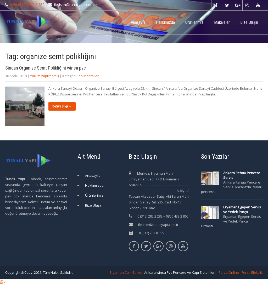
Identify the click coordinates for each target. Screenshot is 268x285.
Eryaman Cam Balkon (126, 272)
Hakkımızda (165, 22)
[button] (2, 282)
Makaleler (222, 22)
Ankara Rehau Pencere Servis (241, 175)
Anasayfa (138, 22)
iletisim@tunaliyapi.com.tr (158, 224)
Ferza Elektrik (252, 272)
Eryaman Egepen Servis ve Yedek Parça (242, 209)
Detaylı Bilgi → (62, 106)
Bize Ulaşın (249, 22)
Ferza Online (229, 272)
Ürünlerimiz (194, 22)
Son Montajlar (87, 75)
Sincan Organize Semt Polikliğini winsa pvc (45, 68)
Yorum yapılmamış (44, 75)
